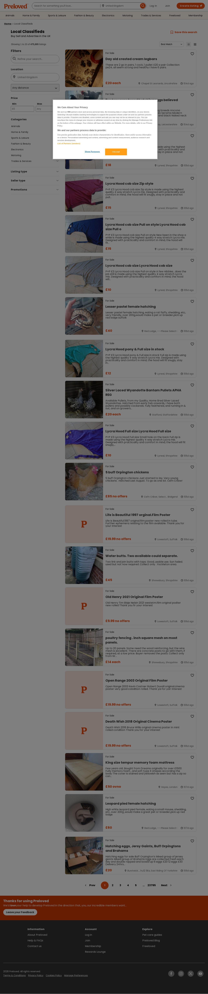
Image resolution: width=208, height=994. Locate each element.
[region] (105, 129)
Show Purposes (92, 152)
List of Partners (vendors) (68, 143)
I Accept (116, 152)
